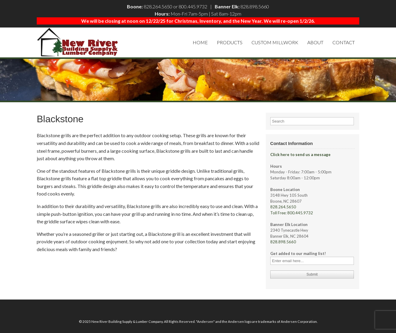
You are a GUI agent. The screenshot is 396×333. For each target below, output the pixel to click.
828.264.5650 (158, 6)
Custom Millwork (274, 42)
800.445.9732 (193, 6)
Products (229, 42)
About (315, 42)
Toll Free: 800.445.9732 (291, 212)
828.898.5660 (254, 6)
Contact (343, 42)
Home (200, 42)
